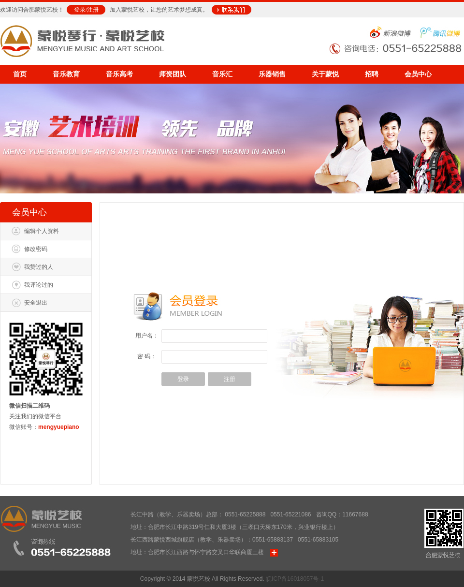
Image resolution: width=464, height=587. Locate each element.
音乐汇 (222, 74)
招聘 (371, 74)
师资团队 (172, 74)
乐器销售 (272, 74)
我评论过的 (38, 284)
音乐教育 (66, 74)
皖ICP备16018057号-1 (295, 578)
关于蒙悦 (325, 74)
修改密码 (35, 249)
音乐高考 (119, 74)
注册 (93, 9)
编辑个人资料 (41, 231)
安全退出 (35, 302)
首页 (20, 74)
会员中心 (418, 74)
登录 (80, 9)
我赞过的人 (38, 267)
